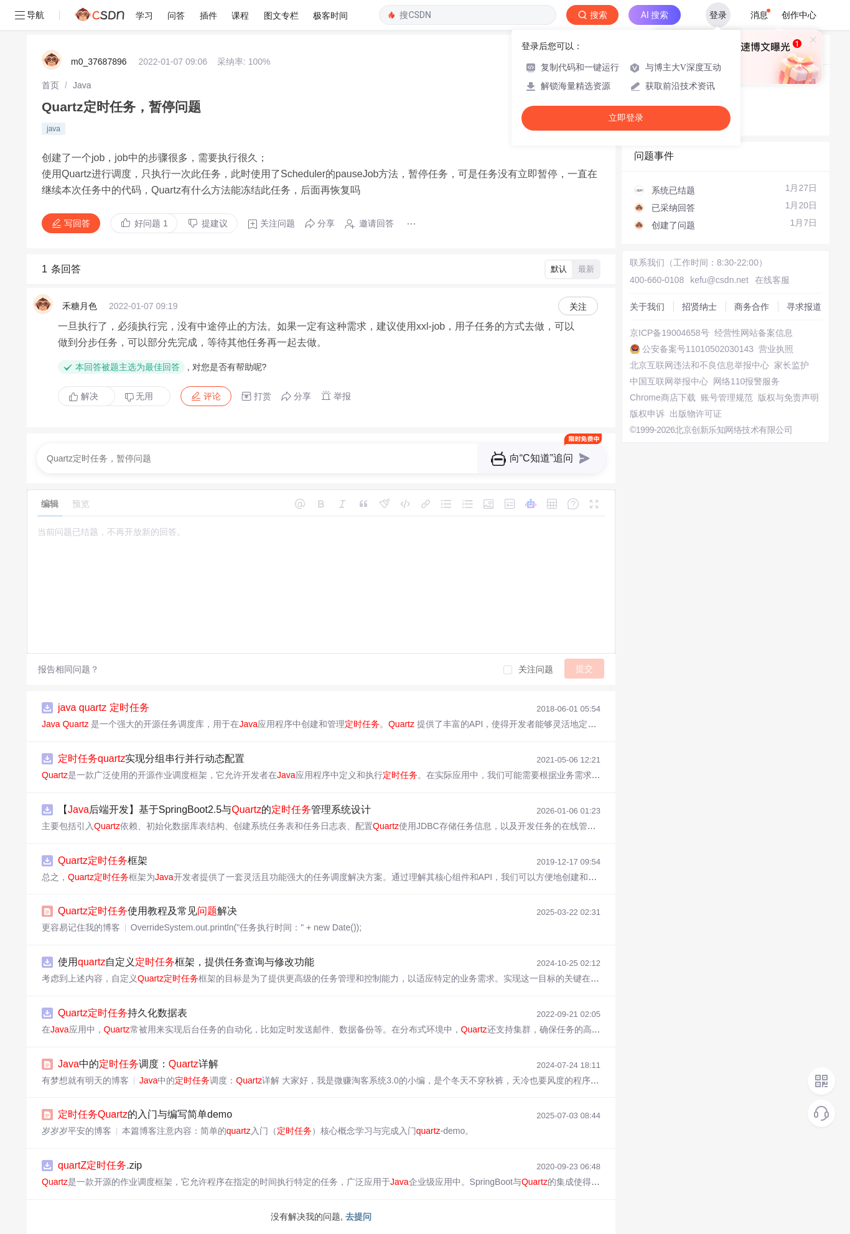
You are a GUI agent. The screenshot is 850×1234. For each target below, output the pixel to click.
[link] (50, 85)
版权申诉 (647, 414)
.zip (100, 1165)
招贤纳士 (699, 307)
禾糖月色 (79, 306)
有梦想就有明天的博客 (85, 1080)
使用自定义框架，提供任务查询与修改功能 (186, 962)
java (53, 128)
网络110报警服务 (746, 381)
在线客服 (772, 280)
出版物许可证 (696, 414)
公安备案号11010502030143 (698, 349)
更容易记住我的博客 (81, 927)
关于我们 (647, 307)
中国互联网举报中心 (669, 381)
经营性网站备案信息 (753, 333)
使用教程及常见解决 (147, 911)
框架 (102, 860)
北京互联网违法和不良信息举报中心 (699, 365)
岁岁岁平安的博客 (76, 1131)
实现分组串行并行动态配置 (151, 758)
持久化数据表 (122, 1013)
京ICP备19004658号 (669, 333)
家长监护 (791, 365)
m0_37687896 (99, 62)
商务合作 (751, 307)
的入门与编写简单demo (145, 1114)
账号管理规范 (727, 397)
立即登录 (626, 118)
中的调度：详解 (138, 1064)
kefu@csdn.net (719, 280)
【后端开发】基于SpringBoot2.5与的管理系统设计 (214, 809)
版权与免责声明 (788, 397)
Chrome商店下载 (663, 397)
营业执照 (776, 349)
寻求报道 (804, 307)
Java (82, 85)
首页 (50, 85)
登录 (718, 15)
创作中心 (799, 15)
